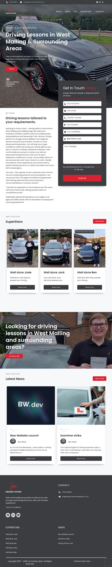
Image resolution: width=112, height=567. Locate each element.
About (11, 69)
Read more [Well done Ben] (91, 288)
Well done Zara (11, 548)
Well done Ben (11, 543)
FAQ (75, 11)
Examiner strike (64, 539)
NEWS (67, 11)
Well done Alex (11, 552)
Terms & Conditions (13, 507)
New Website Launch (66, 534)
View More (99, 221)
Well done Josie (12, 534)
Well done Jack (11, 539)
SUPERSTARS (85, 11)
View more (99, 378)
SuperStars (30, 69)
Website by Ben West (82, 561)
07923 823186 (13, 2)
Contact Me (14, 356)
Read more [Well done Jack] (58, 288)
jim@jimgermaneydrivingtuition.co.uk (34, 2)
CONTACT (99, 11)
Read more (33, 459)
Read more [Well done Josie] (24, 288)
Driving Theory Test (65, 543)
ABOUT (59, 11)
